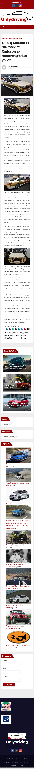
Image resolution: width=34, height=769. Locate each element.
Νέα (20, 38)
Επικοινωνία (14, 765)
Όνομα (5, 661)
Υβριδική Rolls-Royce (24, 335)
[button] (30, 27)
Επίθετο (5, 668)
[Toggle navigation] (17, 26)
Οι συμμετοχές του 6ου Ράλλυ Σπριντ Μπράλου (12, 335)
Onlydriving (17, 742)
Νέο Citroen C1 (11, 504)
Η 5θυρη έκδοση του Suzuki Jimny (17, 545)
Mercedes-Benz (13, 38)
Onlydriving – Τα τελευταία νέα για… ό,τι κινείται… (17, 762)
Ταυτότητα (20, 765)
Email (5, 676)
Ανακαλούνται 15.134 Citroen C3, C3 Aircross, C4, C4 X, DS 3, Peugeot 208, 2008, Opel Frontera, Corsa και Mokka (16, 405)
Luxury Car (5, 38)
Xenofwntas (14, 66)
